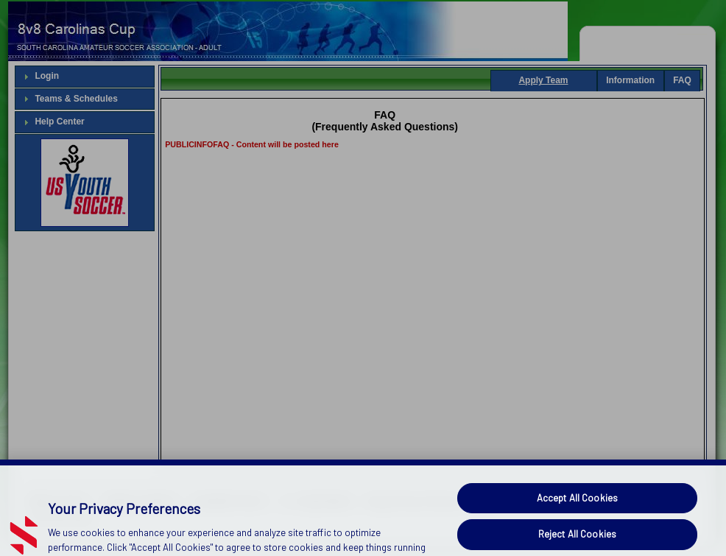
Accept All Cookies (577, 507)
